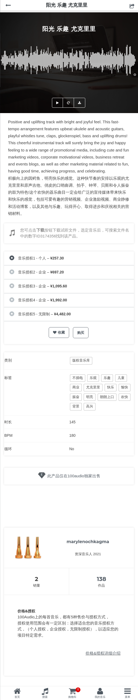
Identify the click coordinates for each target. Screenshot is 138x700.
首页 (17, 696)
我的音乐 (100, 696)
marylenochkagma (87, 541)
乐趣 (107, 378)
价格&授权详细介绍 (103, 653)
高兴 (89, 406)
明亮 (89, 397)
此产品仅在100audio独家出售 (73, 476)
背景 (75, 406)
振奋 (75, 397)
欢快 (124, 397)
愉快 (124, 387)
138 (101, 579)
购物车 (74, 692)
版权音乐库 (81, 360)
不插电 (77, 378)
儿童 (121, 378)
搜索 (45, 696)
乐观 (93, 378)
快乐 (110, 387)
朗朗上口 (107, 397)
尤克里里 (93, 387)
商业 (75, 387)
